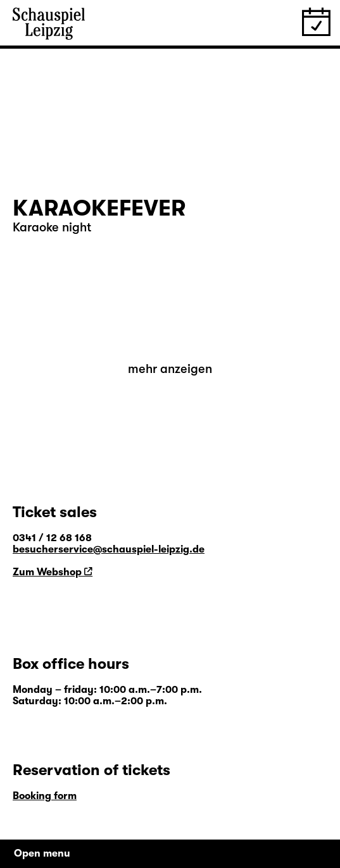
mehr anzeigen (170, 369)
